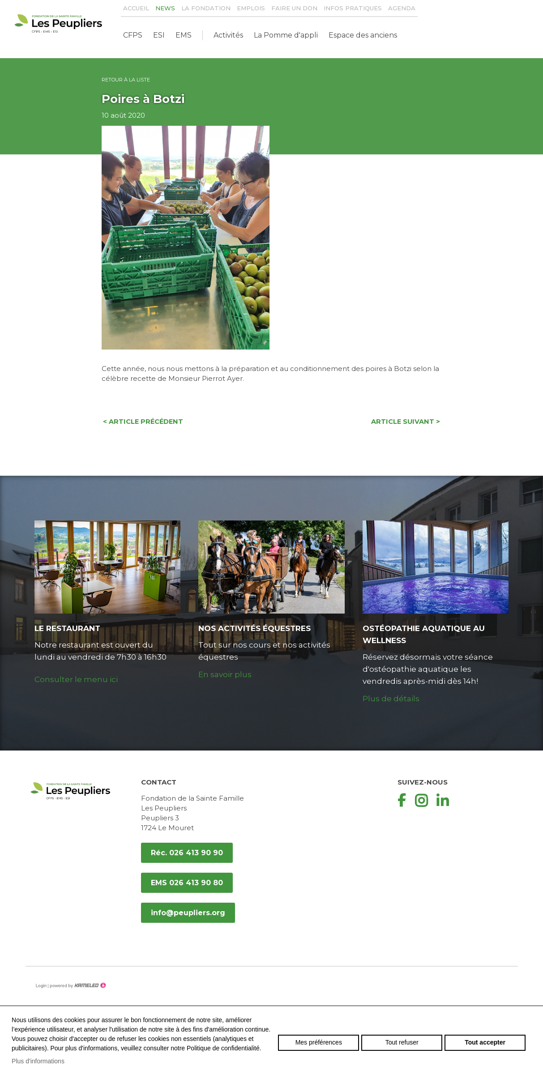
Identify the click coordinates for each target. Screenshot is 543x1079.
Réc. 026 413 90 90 (187, 853)
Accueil (136, 8)
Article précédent (143, 422)
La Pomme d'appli (286, 35)
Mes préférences (318, 1042)
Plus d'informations (38, 1061)
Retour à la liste (126, 80)
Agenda (401, 8)
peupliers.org (58, 23)
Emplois (251, 8)
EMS (183, 35)
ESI (159, 35)
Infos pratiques (353, 8)
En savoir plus (225, 674)
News (165, 8)
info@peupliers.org (188, 913)
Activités (228, 35)
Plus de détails (391, 699)
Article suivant (407, 422)
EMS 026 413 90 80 (187, 883)
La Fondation (206, 8)
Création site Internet (77, 986)
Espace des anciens (363, 35)
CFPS (132, 35)
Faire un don (294, 8)
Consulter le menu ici (76, 679)
